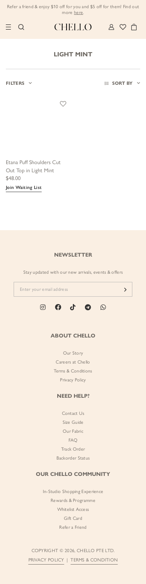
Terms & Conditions (73, 371)
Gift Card (73, 518)
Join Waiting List (24, 187)
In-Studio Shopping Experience (73, 491)
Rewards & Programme (73, 500)
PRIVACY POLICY (46, 560)
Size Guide (73, 422)
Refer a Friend (72, 527)
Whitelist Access (73, 509)
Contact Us (73, 413)
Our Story (73, 353)
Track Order (73, 449)
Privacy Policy (73, 380)
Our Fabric (73, 431)
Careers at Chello (73, 362)
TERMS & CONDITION (94, 560)
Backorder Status (73, 458)
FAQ (73, 440)
